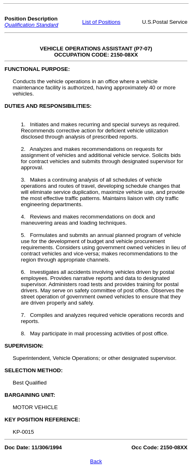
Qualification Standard (31, 25)
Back (96, 461)
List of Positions (101, 22)
